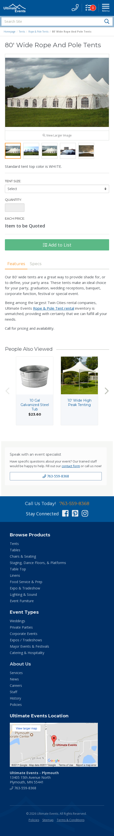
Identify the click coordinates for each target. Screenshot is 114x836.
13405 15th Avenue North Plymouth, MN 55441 (34, 780)
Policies (16, 707)
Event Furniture (22, 603)
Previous (7, 393)
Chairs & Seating (23, 559)
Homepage (9, 31)
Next (106, 393)
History (15, 701)
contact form (71, 469)
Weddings (17, 623)
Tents (22, 31)
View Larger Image (57, 138)
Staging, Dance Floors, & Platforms (38, 565)
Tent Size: (13, 184)
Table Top (18, 572)
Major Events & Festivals (29, 649)
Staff (13, 694)
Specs (35, 266)
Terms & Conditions (70, 823)
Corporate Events (23, 636)
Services (16, 675)
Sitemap (48, 823)
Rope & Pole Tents (38, 31)
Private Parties (21, 630)
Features (16, 266)
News (14, 682)
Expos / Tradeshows (26, 643)
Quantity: (13, 202)
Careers (16, 688)
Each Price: (15, 221)
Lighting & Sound (23, 597)
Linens (15, 578)
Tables (15, 553)
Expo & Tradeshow (25, 591)
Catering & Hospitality (27, 655)
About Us (20, 667)
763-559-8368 (56, 479)
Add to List (57, 248)
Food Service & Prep (26, 584)
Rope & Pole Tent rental (53, 310)
